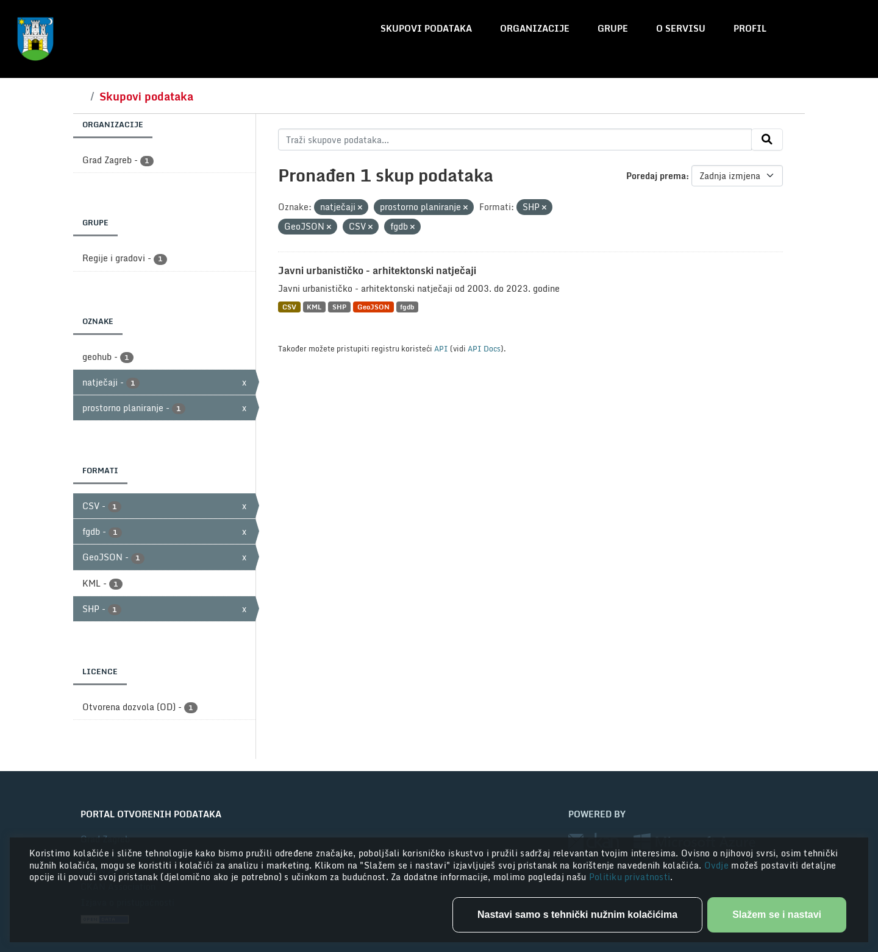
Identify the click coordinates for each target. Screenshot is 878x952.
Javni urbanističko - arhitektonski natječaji (377, 270)
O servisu (680, 28)
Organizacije (534, 28)
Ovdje (718, 865)
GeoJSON (373, 306)
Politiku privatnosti (630, 877)
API (441, 348)
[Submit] (767, 139)
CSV (289, 306)
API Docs (484, 348)
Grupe (613, 28)
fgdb (407, 306)
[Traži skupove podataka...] (515, 139)
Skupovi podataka (426, 28)
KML (314, 306)
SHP (339, 306)
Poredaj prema (656, 176)
